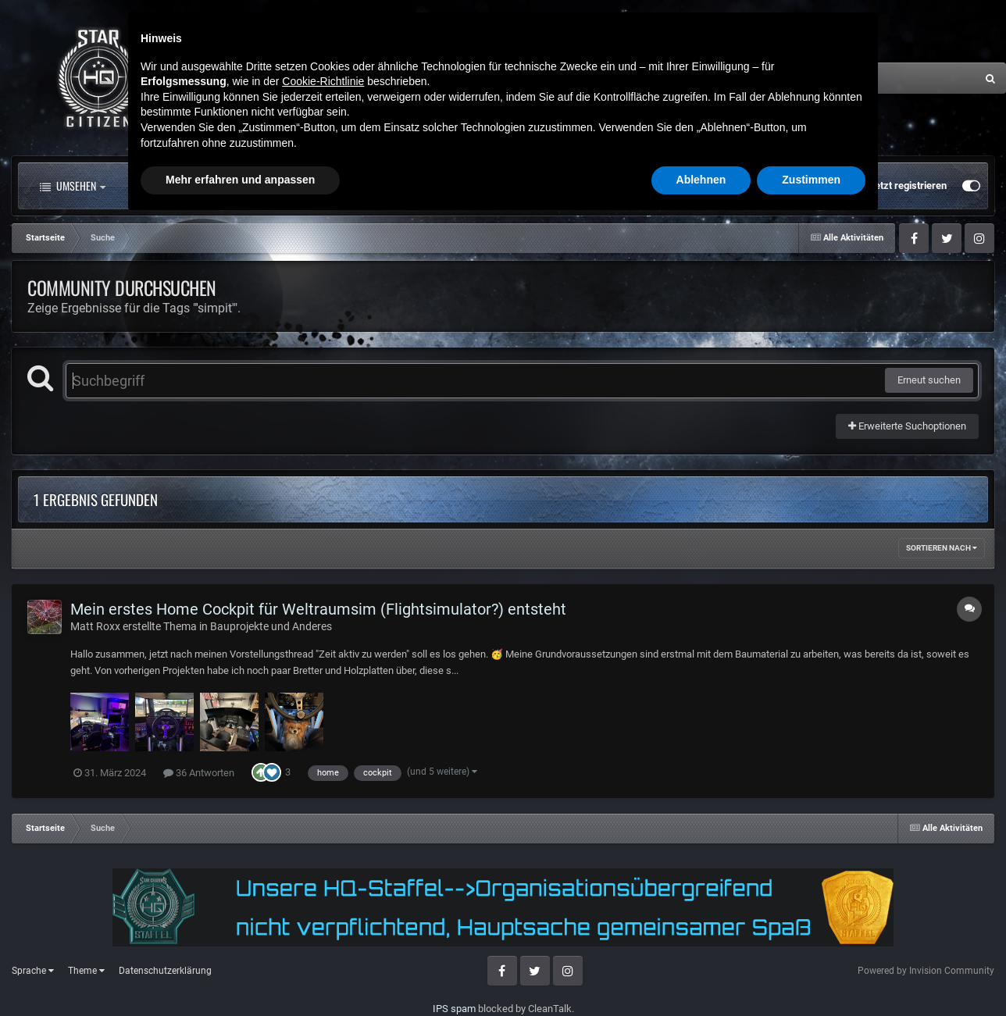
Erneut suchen (929, 380)
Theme (86, 970)
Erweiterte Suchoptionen (907, 426)
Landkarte (455, 185)
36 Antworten (198, 773)
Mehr (636, 185)
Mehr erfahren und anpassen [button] (240, 973)
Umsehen (73, 185)
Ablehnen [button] (701, 973)
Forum (291, 185)
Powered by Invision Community (926, 970)
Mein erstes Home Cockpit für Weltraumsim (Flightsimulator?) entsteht (318, 609)
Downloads (549, 185)
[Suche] (835, 78)
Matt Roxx (95, 626)
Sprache (33, 970)
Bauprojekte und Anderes (271, 626)
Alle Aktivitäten (183, 185)
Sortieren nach (941, 548)
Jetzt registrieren (908, 185)
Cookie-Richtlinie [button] (323, 874)
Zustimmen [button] (811, 973)
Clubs (373, 185)
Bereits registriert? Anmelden (782, 185)
